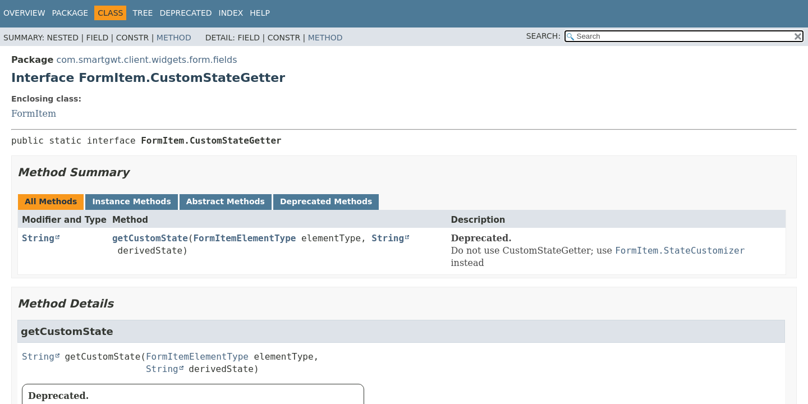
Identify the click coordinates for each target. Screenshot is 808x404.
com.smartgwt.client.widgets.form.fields (146, 59)
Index (231, 12)
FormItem (33, 113)
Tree (142, 12)
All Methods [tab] (51, 201)
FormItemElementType (244, 238)
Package (70, 12)
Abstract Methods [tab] (225, 201)
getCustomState (150, 238)
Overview (24, 12)
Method (174, 37)
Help (260, 12)
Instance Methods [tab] (131, 201)
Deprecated (185, 12)
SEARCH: (543, 35)
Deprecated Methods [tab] (326, 201)
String (38, 238)
